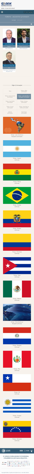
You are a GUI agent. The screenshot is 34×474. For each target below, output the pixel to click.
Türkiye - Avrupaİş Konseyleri (10, 107)
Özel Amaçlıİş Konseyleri (24, 112)
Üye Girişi (30, 12)
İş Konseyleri (19, 20)
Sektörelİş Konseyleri (10, 112)
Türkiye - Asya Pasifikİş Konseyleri (10, 102)
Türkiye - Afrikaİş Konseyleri (24, 91)
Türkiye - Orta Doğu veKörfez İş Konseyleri (24, 107)
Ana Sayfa (14, 20)
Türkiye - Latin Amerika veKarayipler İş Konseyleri (24, 96)
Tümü (10, 91)
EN (27, 12)
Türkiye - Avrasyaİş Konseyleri (24, 102)
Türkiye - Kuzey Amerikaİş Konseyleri (10, 96)
